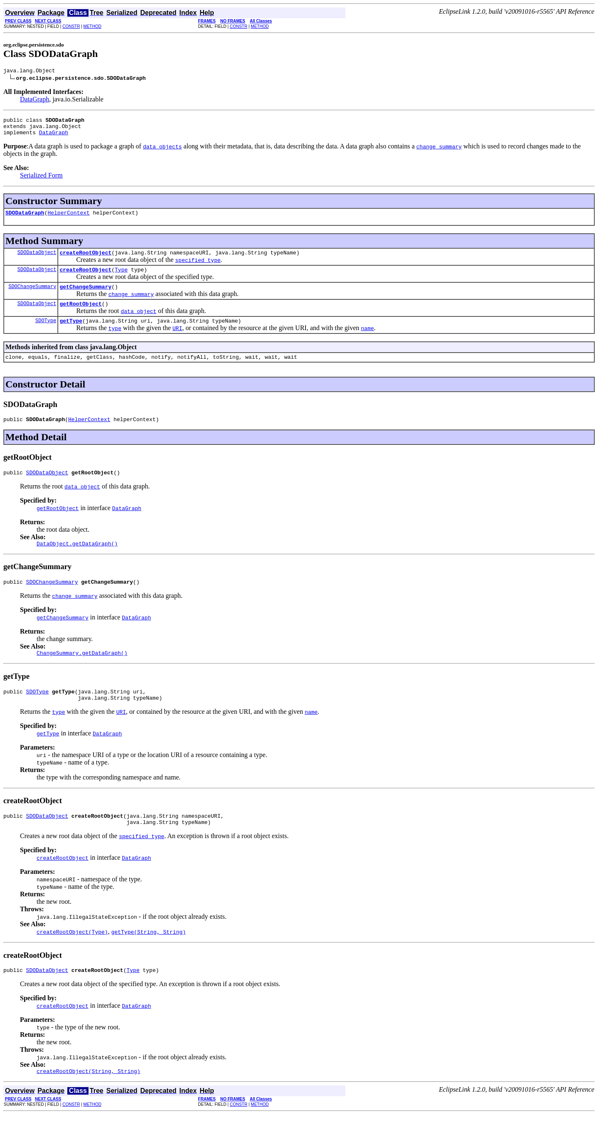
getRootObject (80, 314)
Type (121, 278)
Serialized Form (41, 180)
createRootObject (85, 260)
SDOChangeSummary (32, 296)
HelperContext (68, 218)
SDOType (45, 332)
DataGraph (34, 100)
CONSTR (71, 26)
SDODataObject (37, 259)
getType (70, 333)
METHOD (92, 26)
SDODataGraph (24, 218)
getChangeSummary (85, 296)
